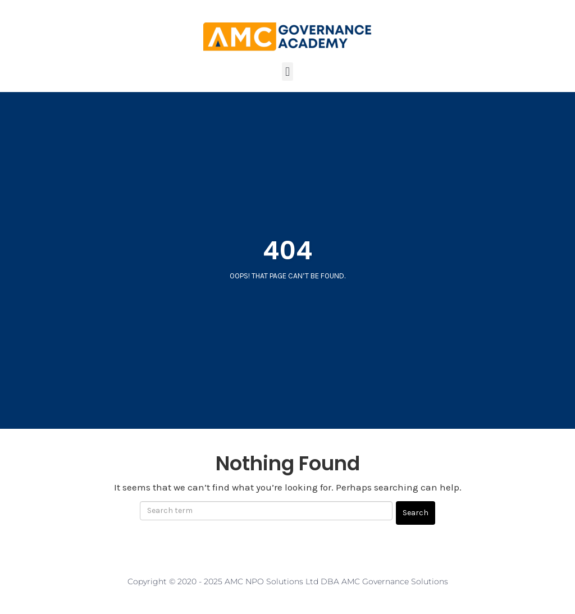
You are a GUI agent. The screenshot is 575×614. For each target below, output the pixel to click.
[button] (287, 71)
